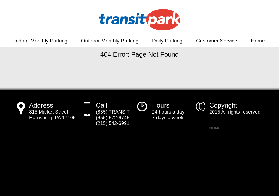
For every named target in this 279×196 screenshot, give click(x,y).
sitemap (214, 127)
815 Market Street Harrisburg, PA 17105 (52, 111)
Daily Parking (167, 41)
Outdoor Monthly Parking (109, 41)
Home (258, 41)
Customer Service (216, 41)
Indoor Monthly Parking (40, 41)
